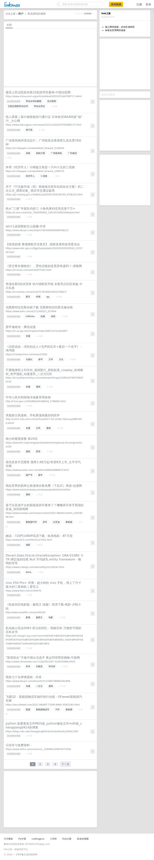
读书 (40, 359)
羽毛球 (51, 666)
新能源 (69, 522)
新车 (28, 296)
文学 (50, 359)
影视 (28, 617)
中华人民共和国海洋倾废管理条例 (28, 397)
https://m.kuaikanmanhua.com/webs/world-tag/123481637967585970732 (44, 379)
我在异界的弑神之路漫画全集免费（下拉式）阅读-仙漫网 (44, 485)
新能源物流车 (42, 709)
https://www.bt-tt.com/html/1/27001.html (29, 540)
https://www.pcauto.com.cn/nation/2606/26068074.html (37, 470)
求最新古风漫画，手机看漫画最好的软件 (33, 415)
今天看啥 (8, 839)
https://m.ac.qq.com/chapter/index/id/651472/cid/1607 (36, 331)
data (29, 572)
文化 (61, 359)
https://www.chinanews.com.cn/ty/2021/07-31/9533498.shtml (40, 661)
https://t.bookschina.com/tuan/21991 (27, 354)
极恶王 (39, 617)
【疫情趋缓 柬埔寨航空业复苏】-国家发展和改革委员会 (43, 244)
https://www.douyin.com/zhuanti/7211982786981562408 (38, 681)
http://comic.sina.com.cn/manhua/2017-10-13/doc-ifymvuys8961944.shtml (44, 421)
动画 (53, 316)
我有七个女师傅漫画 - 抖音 (24, 677)
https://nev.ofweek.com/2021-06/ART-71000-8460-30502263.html (43, 704)
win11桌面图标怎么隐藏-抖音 (26, 226)
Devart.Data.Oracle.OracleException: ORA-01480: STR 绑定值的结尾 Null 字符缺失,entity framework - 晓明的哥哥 (44, 559)
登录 (148, 4)
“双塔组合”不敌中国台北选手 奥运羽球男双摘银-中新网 (43, 657)
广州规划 (72, 153)
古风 (38, 428)
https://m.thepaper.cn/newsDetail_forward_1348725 (35, 171)
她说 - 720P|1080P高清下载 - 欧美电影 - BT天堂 (39, 536)
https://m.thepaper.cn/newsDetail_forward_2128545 (35, 148)
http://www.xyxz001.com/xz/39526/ (26, 612)
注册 (139, 4)
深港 (28, 153)
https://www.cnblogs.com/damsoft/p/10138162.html (35, 567)
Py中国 (22, 839)
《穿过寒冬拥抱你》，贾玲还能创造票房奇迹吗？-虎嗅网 (44, 266)
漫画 (38, 386)
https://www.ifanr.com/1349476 (23, 590)
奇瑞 (38, 296)
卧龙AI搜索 (83, 839)
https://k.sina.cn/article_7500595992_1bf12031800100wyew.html (43, 212)
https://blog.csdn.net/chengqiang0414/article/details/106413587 (42, 731)
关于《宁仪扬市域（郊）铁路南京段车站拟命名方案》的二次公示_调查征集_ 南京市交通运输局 (45, 188)
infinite (30, 316)
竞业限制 (51, 101)
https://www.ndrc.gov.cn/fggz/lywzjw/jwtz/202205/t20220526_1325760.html (44, 250)
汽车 (57, 709)
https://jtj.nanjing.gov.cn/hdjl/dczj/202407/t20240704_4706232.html (44, 194)
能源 (28, 709)
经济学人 (30, 176)
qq (47, 296)
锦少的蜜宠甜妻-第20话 (22, 438)
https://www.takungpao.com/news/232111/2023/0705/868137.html (43, 124)
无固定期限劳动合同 (18, 106)
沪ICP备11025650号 (27, 854)
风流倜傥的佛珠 (36, 13)
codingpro (38, 839)
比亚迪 (56, 522)
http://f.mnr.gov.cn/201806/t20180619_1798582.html (36, 401)
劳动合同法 (39, 106)
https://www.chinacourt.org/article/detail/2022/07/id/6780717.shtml (44, 96)
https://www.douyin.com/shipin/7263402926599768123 (37, 230)
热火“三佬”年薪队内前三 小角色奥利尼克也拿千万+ (40, 208)
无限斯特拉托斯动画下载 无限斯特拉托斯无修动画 (39, 307)
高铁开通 (40, 153)
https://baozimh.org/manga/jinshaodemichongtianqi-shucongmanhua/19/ (44, 444)
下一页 (65, 764)
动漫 (42, 316)
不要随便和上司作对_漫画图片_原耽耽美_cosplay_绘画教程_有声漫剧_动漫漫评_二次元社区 (44, 372)
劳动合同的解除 (34, 101)
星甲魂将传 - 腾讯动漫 (21, 327)
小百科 (53, 839)
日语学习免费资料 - (19, 745)
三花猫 (43, 176)
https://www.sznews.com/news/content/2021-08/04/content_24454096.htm (44, 515)
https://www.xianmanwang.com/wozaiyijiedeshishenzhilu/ (38, 489)
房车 (45, 522)
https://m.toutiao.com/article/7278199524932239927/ (36, 292)
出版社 (29, 359)
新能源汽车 (31, 522)
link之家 (11, 13)
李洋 (28, 666)
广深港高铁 (56, 153)
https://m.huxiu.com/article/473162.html (28, 270)
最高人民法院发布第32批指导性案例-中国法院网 (38, 92)
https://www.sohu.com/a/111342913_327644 (31, 311)
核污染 (29, 130)
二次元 (39, 686)
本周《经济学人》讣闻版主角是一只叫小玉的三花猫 (40, 167)
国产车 (29, 475)
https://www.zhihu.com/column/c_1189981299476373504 (38, 749)
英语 (38, 451)
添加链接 (116, 4)
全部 (9, 24)
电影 (28, 545)
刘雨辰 (39, 666)
